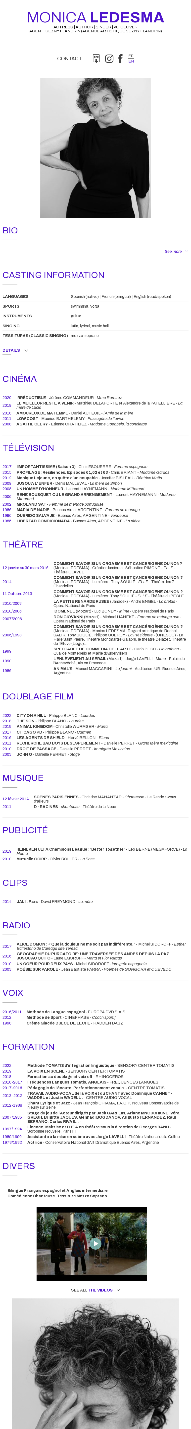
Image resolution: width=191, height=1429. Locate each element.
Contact (69, 58)
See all (95, 1290)
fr (131, 56)
